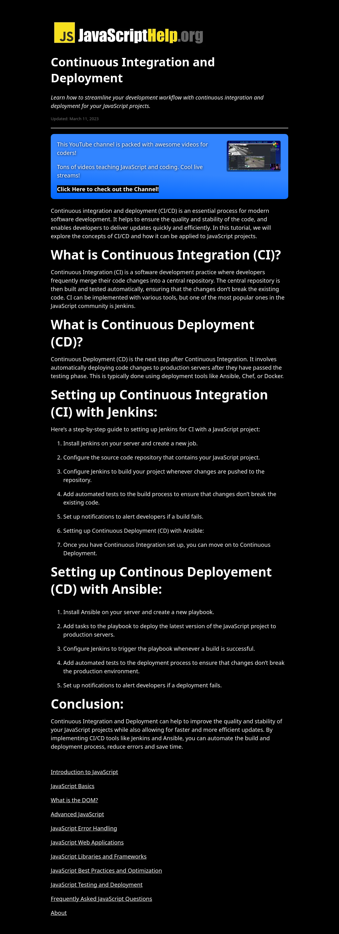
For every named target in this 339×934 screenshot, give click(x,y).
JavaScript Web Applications (87, 842)
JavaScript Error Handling (84, 828)
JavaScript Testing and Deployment (97, 884)
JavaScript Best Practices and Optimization (106, 870)
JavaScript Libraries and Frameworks (99, 856)
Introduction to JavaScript (84, 772)
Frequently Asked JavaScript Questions (101, 898)
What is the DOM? (74, 800)
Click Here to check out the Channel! (108, 189)
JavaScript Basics (72, 786)
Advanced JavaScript (77, 814)
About (59, 912)
